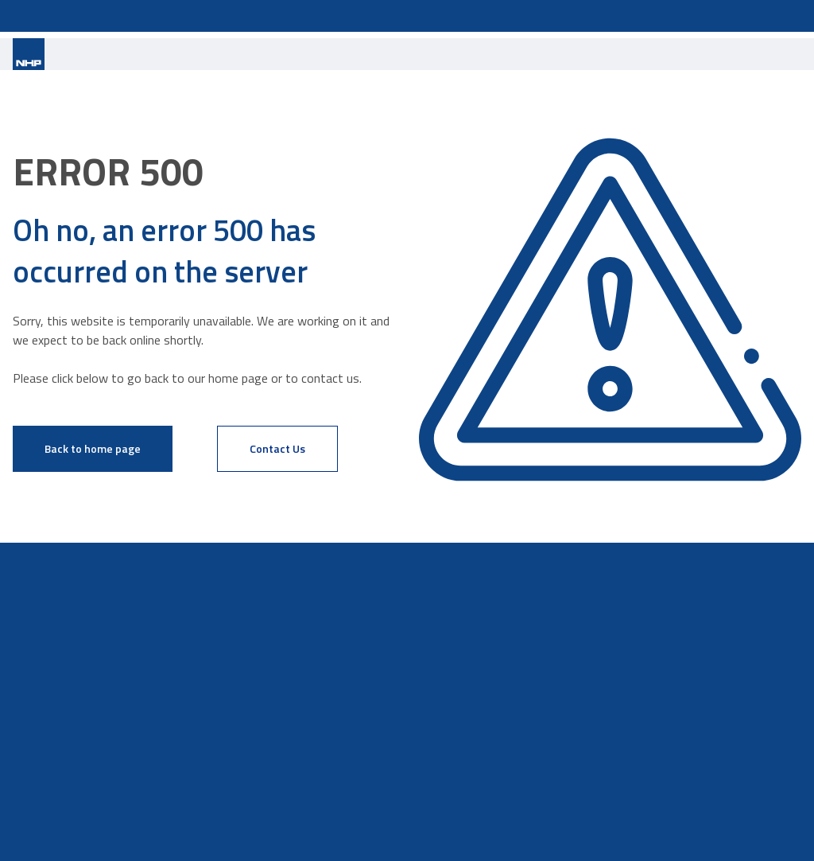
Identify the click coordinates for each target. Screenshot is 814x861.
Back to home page (93, 448)
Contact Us (277, 448)
